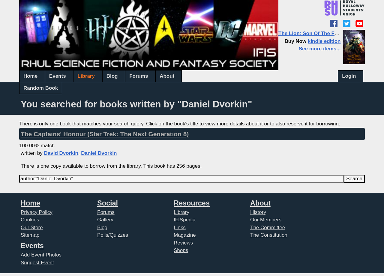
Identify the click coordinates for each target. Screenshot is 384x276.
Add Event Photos (41, 255)
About (167, 76)
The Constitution (268, 235)
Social (107, 203)
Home (30, 76)
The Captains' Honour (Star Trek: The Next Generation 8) (105, 133)
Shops (181, 250)
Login (349, 76)
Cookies (30, 220)
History (258, 212)
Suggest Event (37, 263)
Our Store (32, 227)
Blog (112, 76)
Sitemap (30, 235)
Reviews (183, 243)
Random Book (40, 88)
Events (57, 76)
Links (180, 227)
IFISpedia (185, 220)
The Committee (267, 227)
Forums (138, 76)
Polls (102, 235)
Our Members (265, 220)
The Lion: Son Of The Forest (312, 33)
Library (86, 76)
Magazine (185, 235)
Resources (192, 203)
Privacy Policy (36, 212)
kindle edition (324, 41)
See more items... (320, 49)
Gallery (105, 220)
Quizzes (119, 235)
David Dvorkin (61, 153)
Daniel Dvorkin (99, 153)
